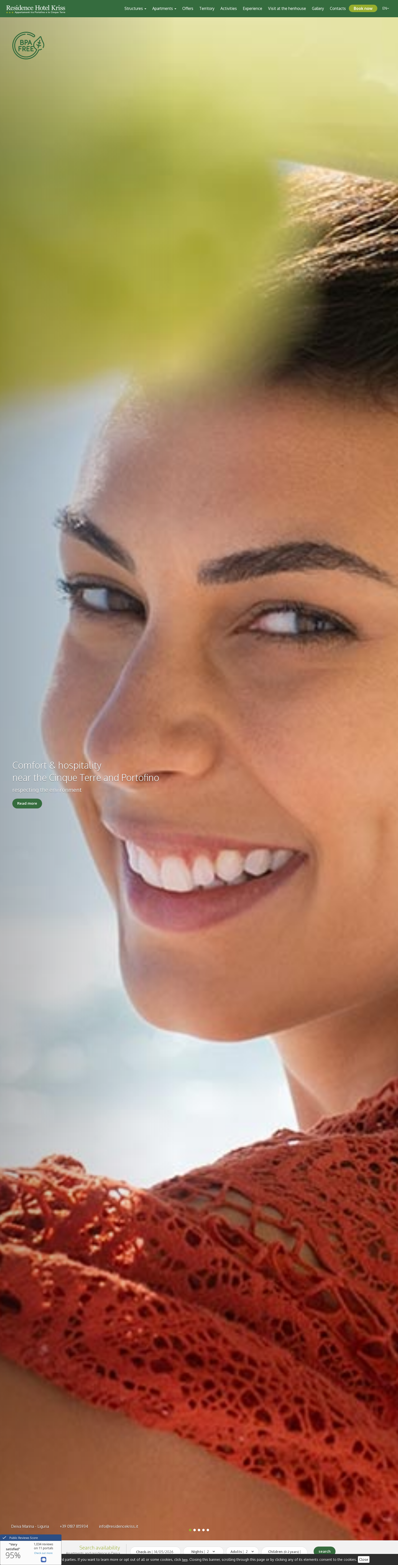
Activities (228, 8)
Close (363, 1559)
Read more (27, 803)
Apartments (164, 8)
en (386, 8)
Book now (363, 8)
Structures (135, 8)
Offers (187, 8)
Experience (252, 8)
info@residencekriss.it (118, 1526)
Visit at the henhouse (287, 8)
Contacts (338, 8)
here (184, 1560)
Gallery (318, 8)
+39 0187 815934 (74, 1526)
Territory (206, 8)
